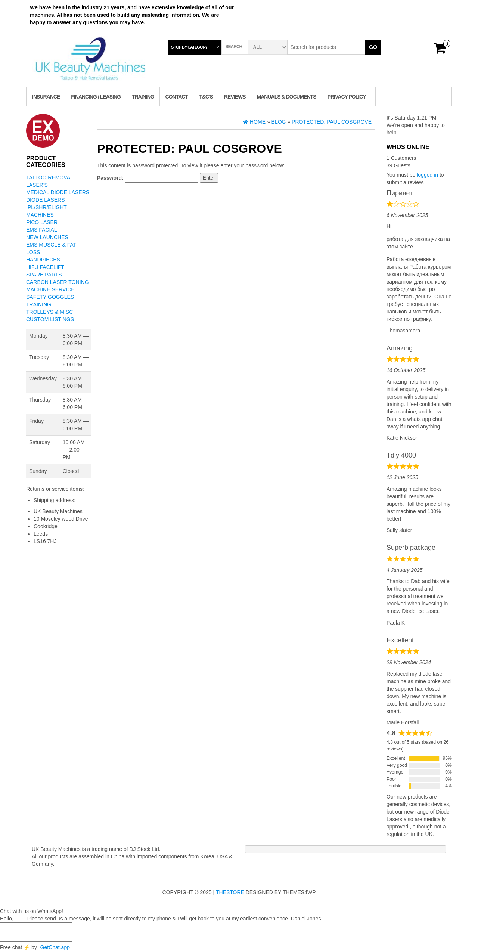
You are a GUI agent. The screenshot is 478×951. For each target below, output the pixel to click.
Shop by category (189, 47)
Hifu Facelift (45, 267)
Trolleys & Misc (49, 312)
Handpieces (43, 260)
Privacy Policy (347, 97)
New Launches (47, 237)
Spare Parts (44, 275)
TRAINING (143, 97)
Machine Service (50, 289)
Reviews (235, 97)
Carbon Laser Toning (57, 282)
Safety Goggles (50, 297)
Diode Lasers (45, 200)
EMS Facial (41, 230)
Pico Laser (42, 222)
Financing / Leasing (96, 97)
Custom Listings (50, 319)
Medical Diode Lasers (57, 192)
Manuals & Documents (286, 97)
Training (38, 304)
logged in (427, 175)
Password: (147, 178)
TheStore (230, 892)
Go (373, 47)
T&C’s (206, 97)
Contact (176, 97)
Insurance (46, 97)
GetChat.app (55, 947)
